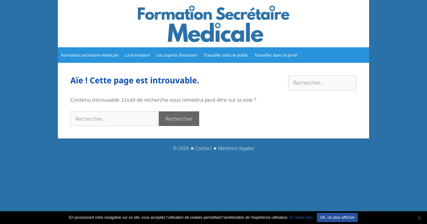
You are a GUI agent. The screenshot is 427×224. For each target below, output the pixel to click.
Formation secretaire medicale (90, 55)
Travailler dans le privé (276, 55)
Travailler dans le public (226, 55)
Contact (203, 148)
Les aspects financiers (177, 55)
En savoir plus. (301, 217)
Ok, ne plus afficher (337, 217)
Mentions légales (236, 148)
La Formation (137, 55)
